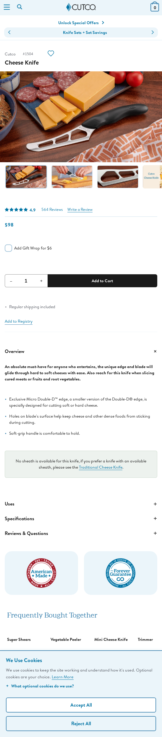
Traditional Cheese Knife (100, 467)
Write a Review (80, 209)
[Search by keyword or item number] (20, 7)
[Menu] (7, 7)
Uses (81, 504)
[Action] (50, 54)
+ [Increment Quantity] (41, 281)
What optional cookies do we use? (40, 685)
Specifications (81, 518)
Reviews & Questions (81, 533)
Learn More (63, 676)
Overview (81, 351)
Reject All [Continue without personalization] (81, 723)
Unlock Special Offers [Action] (81, 22)
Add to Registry (19, 321)
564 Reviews (52, 209)
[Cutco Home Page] (81, 7)
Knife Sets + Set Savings (85, 32)
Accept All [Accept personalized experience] (81, 705)
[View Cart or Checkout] (154, 9)
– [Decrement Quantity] (11, 281)
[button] (9, 32)
